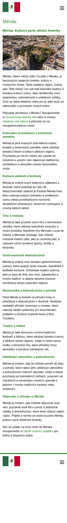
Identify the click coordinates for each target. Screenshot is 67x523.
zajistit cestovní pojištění (38, 431)
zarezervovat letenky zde (20, 117)
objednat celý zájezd (15, 121)
